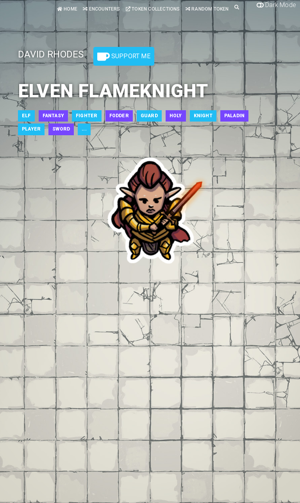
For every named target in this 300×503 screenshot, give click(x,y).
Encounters (101, 9)
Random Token (207, 9)
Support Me (123, 56)
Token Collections (153, 9)
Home (67, 9)
